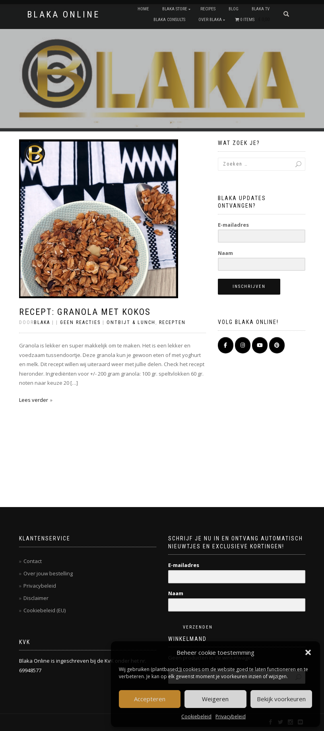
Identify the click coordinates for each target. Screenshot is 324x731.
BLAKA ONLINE (63, 14)
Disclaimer (36, 598)
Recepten (172, 322)
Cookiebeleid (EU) (44, 610)
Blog (234, 9)
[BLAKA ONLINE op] (294, 345)
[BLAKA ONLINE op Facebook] (225, 345)
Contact (32, 561)
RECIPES (207, 9)
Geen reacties (80, 322)
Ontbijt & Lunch (131, 322)
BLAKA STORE (174, 9)
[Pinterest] (277, 345)
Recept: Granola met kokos (85, 312)
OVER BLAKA (210, 19)
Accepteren (149, 699)
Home (143, 9)
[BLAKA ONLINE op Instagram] (242, 345)
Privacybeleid (230, 716)
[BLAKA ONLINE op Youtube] (260, 345)
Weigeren (215, 699)
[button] (308, 652)
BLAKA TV (261, 9)
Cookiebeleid (196, 716)
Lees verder (33, 399)
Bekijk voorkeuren (281, 699)
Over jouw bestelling (48, 573)
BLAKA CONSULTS (169, 19)
